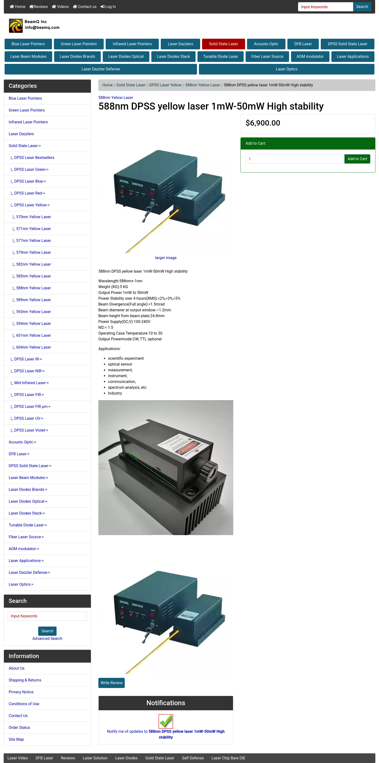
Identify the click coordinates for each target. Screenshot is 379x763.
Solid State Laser (223, 44)
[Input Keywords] (325, 6)
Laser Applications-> (26, 560)
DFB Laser (303, 44)
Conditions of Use (24, 704)
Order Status (19, 727)
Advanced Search (47, 638)
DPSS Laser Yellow (165, 85)
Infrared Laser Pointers (132, 44)
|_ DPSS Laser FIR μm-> (30, 406)
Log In (108, 6)
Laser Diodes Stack (173, 56)
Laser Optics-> (21, 584)
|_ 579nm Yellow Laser (30, 252)
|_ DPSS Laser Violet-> (28, 430)
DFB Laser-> (19, 454)
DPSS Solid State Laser (347, 44)
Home (17, 6)
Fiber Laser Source (267, 56)
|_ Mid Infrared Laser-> (29, 383)
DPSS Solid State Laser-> (30, 466)
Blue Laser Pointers (28, 44)
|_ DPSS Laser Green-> (29, 169)
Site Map (16, 739)
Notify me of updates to (166, 729)
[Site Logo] (189, 25)
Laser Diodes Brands (77, 56)
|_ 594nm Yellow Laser (30, 323)
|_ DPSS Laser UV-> (26, 418)
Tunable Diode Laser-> (28, 525)
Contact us (85, 6)
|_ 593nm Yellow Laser (30, 311)
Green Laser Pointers (79, 44)
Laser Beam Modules (28, 56)
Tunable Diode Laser (220, 56)
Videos (60, 6)
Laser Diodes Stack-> (27, 513)
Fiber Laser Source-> (26, 537)
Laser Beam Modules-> (28, 477)
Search (362, 6)
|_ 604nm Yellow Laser (30, 347)
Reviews (38, 6)
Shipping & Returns (25, 680)
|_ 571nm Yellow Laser (30, 228)
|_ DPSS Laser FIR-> (26, 394)
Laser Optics (286, 69)
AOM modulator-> (24, 548)
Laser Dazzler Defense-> (29, 572)
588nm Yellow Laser (202, 85)
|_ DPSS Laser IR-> (25, 359)
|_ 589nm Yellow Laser (30, 300)
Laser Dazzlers (180, 44)
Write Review (112, 683)
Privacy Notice (21, 692)
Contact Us (18, 715)
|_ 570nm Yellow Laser (30, 217)
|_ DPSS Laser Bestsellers (31, 157)
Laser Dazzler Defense (101, 69)
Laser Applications (353, 56)
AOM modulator (310, 56)
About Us (16, 668)
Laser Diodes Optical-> (28, 501)
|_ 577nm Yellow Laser (30, 240)
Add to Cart (357, 159)
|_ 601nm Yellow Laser (30, 335)
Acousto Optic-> (22, 442)
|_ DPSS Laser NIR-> (26, 371)
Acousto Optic (266, 44)
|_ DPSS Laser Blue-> (27, 181)
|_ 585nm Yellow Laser (30, 276)
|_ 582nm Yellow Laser (30, 264)
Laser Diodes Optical (126, 56)
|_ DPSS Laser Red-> (27, 193)
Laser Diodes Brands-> (28, 489)
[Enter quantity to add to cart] (295, 159)
